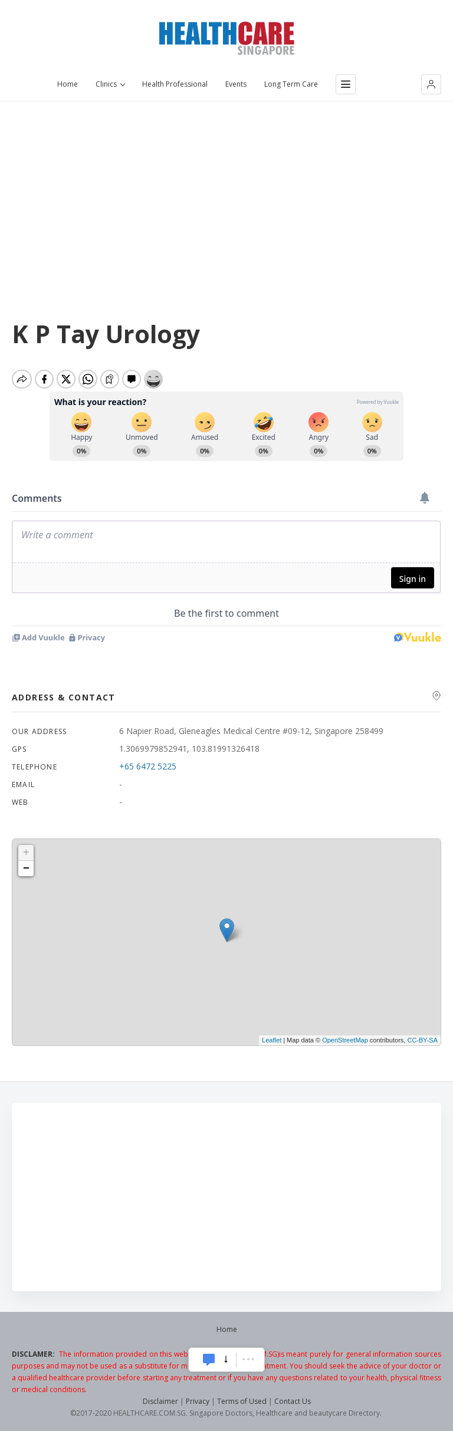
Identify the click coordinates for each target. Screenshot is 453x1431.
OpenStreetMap (345, 1040)
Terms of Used (242, 1401)
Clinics (110, 84)
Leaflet (271, 1040)
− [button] (26, 868)
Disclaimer (160, 1401)
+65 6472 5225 (147, 766)
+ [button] (26, 853)
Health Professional (175, 84)
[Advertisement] (226, 189)
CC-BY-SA (422, 1040)
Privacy (197, 1401)
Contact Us (292, 1401)
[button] (431, 84)
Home (67, 84)
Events (236, 84)
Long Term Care (291, 84)
